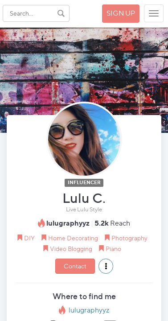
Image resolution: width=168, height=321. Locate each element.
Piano (113, 248)
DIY (29, 238)
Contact (75, 266)
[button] (105, 266)
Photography (129, 238)
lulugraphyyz (89, 310)
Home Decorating (73, 238)
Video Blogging (71, 248)
